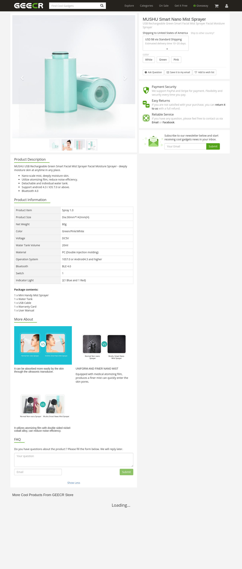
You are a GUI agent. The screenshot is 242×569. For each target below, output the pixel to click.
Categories (146, 5)
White (148, 59)
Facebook (168, 122)
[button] (21, 77)
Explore (129, 5)
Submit (126, 472)
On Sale (164, 5)
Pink (176, 59)
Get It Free (181, 5)
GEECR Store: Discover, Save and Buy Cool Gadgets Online (31, 8)
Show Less (73, 483)
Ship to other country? (202, 33)
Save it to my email (178, 72)
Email (155, 122)
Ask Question (153, 72)
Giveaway (200, 5)
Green (163, 59)
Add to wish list (204, 72)
